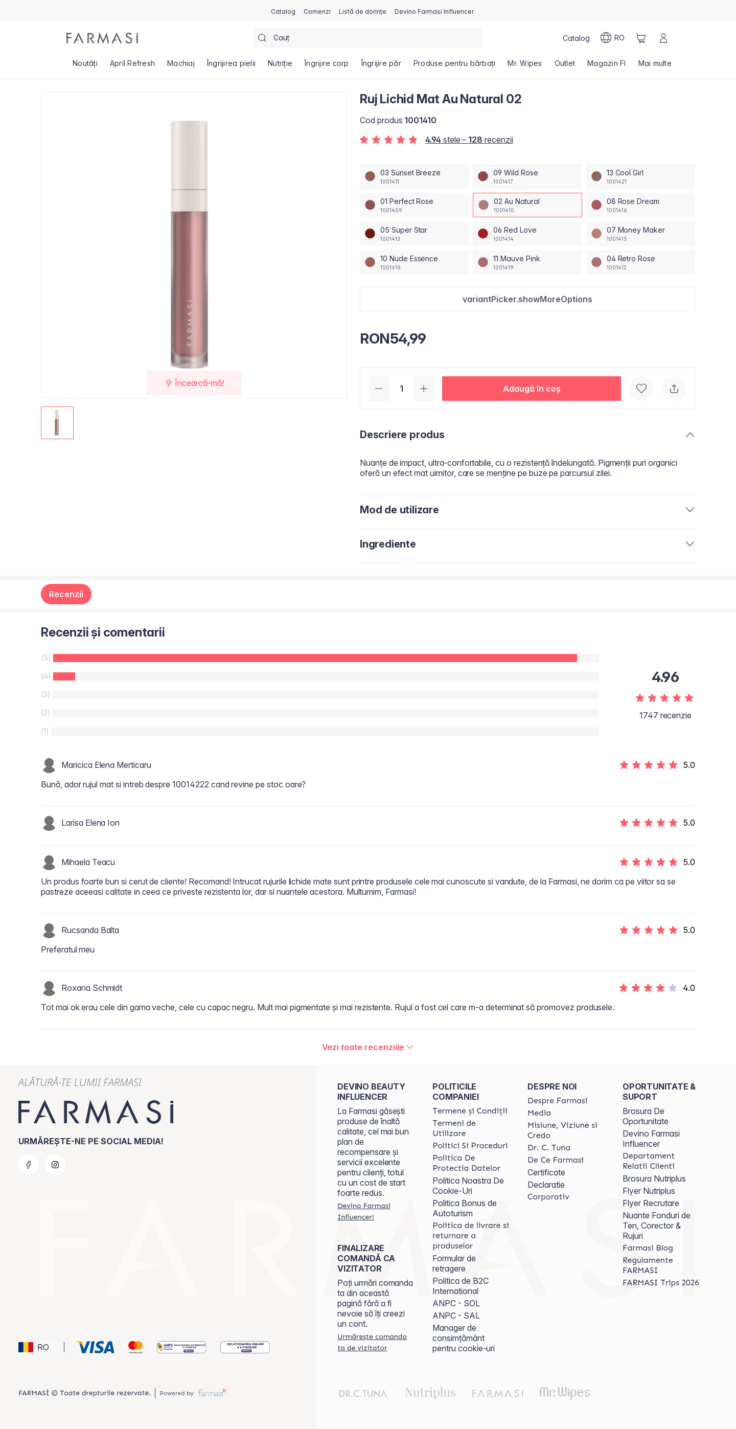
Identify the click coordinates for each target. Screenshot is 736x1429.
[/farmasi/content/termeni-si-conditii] (470, 1111)
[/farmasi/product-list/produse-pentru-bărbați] (454, 66)
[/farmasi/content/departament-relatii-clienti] (661, 1161)
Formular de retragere (454, 1263)
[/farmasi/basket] (641, 38)
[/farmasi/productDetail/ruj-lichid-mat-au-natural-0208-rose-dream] (640, 205)
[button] (527, 299)
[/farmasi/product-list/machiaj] (181, 66)
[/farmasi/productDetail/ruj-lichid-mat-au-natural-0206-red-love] (527, 233)
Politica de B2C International (460, 1286)
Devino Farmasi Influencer (651, 1138)
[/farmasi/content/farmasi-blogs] (648, 1248)
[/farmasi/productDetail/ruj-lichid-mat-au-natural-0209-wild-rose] (527, 176)
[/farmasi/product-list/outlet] (565, 66)
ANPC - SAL (456, 1315)
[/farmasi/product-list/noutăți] (85, 66)
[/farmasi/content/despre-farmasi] (557, 1101)
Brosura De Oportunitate (646, 1116)
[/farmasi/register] (317, 11)
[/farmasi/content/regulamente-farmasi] (661, 1265)
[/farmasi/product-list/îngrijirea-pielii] (231, 66)
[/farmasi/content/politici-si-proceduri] (470, 1146)
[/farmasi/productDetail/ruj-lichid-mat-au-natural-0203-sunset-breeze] (414, 176)
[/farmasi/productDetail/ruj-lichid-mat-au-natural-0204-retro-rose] (640, 262)
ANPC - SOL (456, 1303)
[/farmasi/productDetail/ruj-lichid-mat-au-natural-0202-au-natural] (527, 205)
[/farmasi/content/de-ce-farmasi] (555, 1160)
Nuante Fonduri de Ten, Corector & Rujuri (657, 1225)
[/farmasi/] (102, 38)
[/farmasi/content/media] (539, 1113)
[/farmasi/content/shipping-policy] (470, 1235)
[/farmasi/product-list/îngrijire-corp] (326, 66)
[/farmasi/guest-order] (375, 1342)
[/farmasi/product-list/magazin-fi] (606, 66)
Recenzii (66, 594)
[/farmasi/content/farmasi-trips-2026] (661, 1283)
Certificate (546, 1172)
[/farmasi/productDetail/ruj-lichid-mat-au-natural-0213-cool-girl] (640, 176)
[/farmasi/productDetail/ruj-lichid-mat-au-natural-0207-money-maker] (640, 233)
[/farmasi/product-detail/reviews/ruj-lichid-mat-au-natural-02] (368, 1047)
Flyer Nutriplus (649, 1191)
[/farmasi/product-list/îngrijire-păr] (381, 66)
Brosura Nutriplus (654, 1178)
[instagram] (55, 1164)
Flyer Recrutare (651, 1203)
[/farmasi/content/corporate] (548, 1197)
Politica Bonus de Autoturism (464, 1208)
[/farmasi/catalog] (283, 11)
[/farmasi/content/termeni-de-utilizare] (470, 1128)
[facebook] (28, 1164)
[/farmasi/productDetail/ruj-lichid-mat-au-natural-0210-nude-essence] (414, 262)
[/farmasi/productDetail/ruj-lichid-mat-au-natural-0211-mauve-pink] (527, 262)
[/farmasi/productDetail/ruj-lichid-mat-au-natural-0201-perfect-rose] (414, 205)
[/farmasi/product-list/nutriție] (280, 66)
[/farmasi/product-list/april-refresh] (132, 66)
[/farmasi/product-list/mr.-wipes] (524, 66)
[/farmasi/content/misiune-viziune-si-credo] (565, 1130)
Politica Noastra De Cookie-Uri (468, 1185)
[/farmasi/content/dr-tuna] (548, 1148)
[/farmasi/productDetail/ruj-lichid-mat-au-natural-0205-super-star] (414, 233)
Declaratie (546, 1185)
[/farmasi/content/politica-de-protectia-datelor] (470, 1163)
